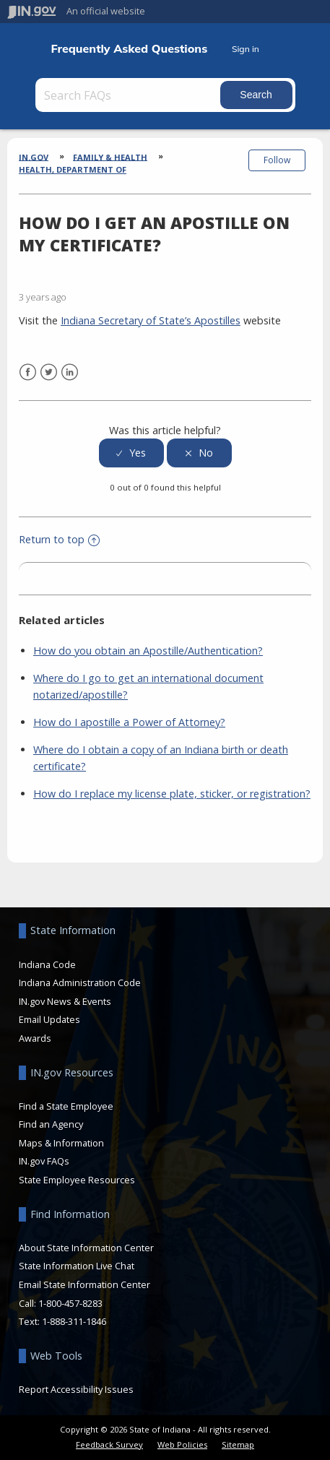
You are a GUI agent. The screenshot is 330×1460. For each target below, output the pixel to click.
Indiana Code (47, 964)
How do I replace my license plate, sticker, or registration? (172, 793)
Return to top (59, 539)
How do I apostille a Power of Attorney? (129, 722)
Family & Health (110, 156)
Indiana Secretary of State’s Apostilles (150, 320)
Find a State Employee (66, 1106)
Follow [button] (277, 160)
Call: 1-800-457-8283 (61, 1303)
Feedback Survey (109, 1444)
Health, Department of (72, 169)
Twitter (49, 372)
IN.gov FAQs (44, 1161)
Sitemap (238, 1444)
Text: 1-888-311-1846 (62, 1321)
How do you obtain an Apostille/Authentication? (148, 650)
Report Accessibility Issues (76, 1389)
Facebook (28, 372)
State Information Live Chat (76, 1265)
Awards (35, 1038)
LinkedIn (70, 372)
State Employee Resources (77, 1179)
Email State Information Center (84, 1284)
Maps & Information (61, 1143)
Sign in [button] (245, 48)
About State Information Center (86, 1247)
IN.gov (33, 156)
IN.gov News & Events (65, 1001)
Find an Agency (51, 1124)
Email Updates (49, 1019)
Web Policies (182, 1444)
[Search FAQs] (129, 95)
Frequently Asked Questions (129, 49)
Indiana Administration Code (80, 982)
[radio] (131, 453)
